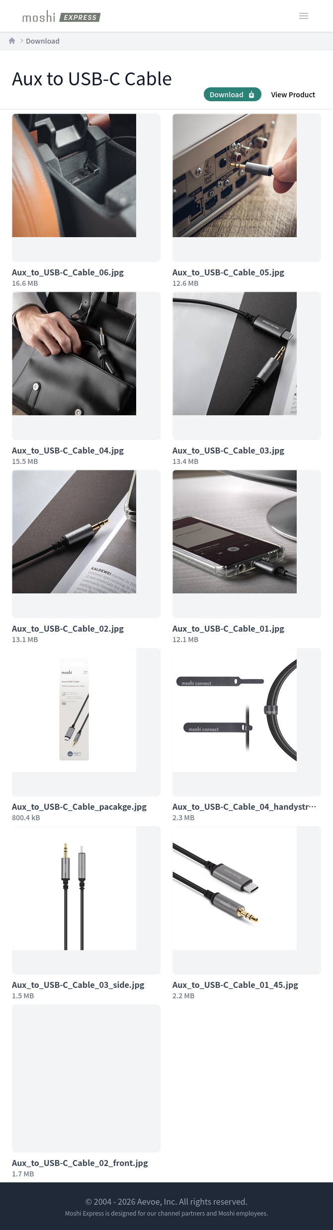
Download (43, 41)
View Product (293, 94)
